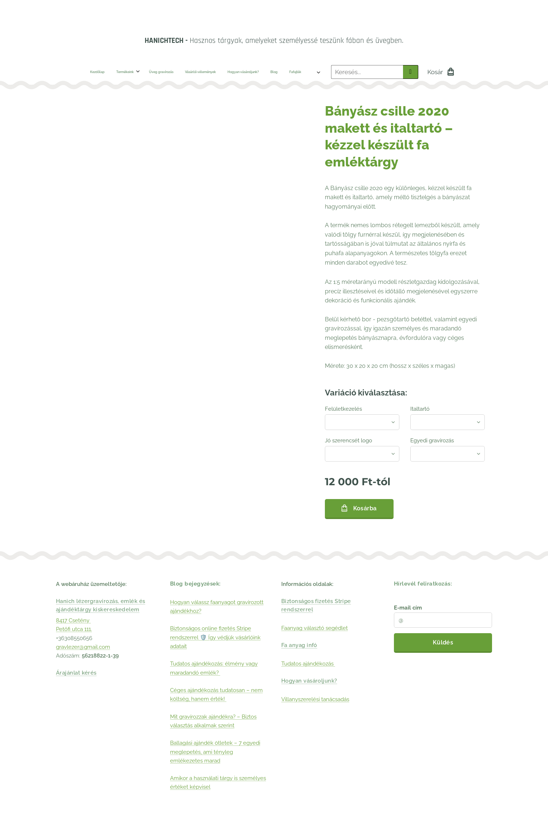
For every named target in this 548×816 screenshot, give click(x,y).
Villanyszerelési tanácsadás (315, 699)
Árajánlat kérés (76, 673)
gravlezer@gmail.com (83, 647)
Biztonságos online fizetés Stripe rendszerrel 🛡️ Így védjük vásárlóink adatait (215, 638)
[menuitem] (97, 72)
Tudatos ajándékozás (308, 663)
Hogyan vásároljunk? (309, 681)
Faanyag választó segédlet (314, 628)
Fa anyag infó (299, 645)
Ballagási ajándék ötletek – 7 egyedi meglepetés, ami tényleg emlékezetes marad (215, 752)
